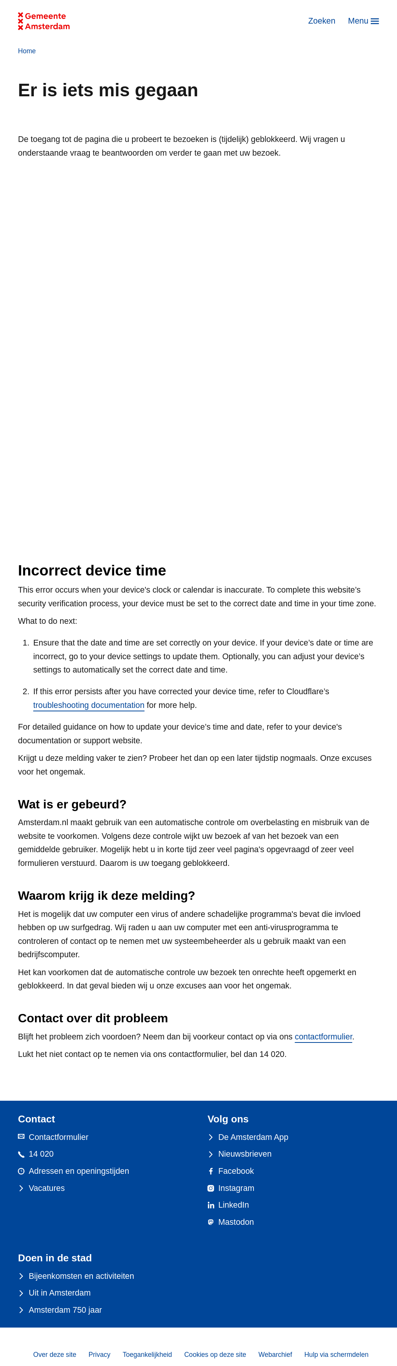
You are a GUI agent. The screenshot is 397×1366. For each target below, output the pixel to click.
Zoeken (321, 21)
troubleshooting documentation (88, 705)
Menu (358, 21)
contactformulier (323, 1036)
